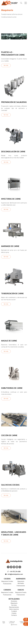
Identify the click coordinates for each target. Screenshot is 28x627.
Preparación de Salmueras (14, 102)
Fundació (14, 611)
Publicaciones (7, 584)
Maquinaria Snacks (20, 592)
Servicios (14, 605)
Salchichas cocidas (10, 485)
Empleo (14, 613)
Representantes (14, 607)
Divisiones (14, 601)
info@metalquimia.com (14, 574)
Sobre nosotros (14, 609)
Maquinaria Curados (7, 592)
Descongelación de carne (13, 151)
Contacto (14, 615)
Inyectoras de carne (11, 199)
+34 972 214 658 (14, 571)
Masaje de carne (9, 341)
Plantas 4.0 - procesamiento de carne (13, 53)
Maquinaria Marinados (20, 582)
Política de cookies (22, 622)
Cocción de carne (9, 435)
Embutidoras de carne (11, 388)
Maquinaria (14, 603)
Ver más (6, 65)
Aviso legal (3, 622)
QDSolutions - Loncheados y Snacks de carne (13, 533)
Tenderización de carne (12, 293)
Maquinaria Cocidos (7, 581)
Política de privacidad (12, 622)
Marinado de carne (10, 246)
